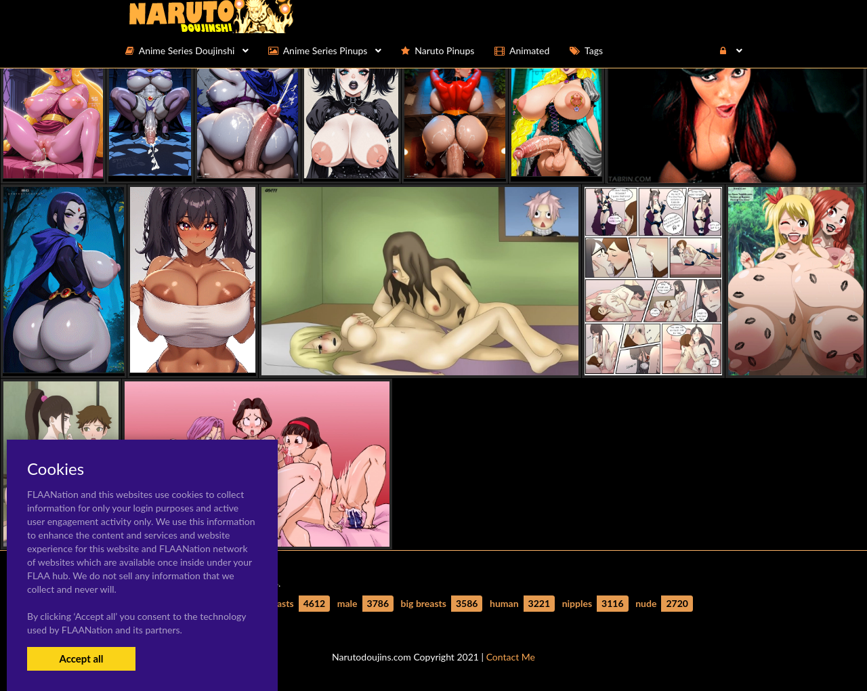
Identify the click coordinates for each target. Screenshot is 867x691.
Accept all (81, 658)
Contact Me (510, 657)
